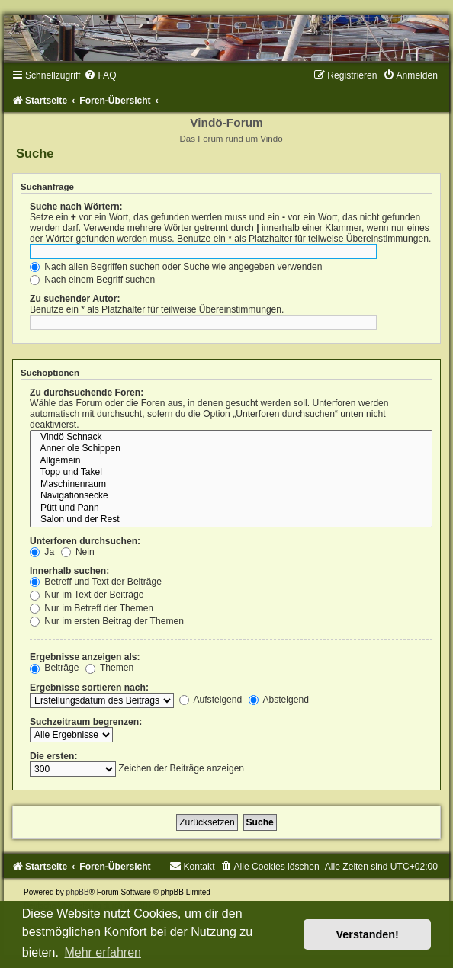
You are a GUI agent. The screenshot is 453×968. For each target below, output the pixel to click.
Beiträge (54, 667)
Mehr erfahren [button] (102, 952)
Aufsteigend (211, 699)
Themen (109, 667)
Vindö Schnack (231, 437)
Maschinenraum (231, 485)
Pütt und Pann (231, 508)
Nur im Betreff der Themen (91, 608)
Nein (78, 552)
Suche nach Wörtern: (76, 206)
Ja (42, 552)
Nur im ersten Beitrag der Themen (107, 621)
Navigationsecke (231, 496)
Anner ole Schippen (231, 449)
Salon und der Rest (231, 520)
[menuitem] (100, 75)
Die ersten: (54, 756)
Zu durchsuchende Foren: (86, 392)
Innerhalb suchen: (69, 571)
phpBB (77, 892)
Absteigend (279, 699)
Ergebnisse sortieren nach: (89, 687)
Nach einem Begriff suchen (92, 279)
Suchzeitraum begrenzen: (86, 721)
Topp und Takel (231, 472)
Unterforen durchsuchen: (85, 541)
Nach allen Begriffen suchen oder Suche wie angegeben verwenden (176, 266)
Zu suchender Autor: (75, 298)
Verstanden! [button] (367, 934)
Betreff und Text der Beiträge (96, 581)
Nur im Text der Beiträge (87, 594)
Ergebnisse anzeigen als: (85, 657)
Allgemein (231, 461)
